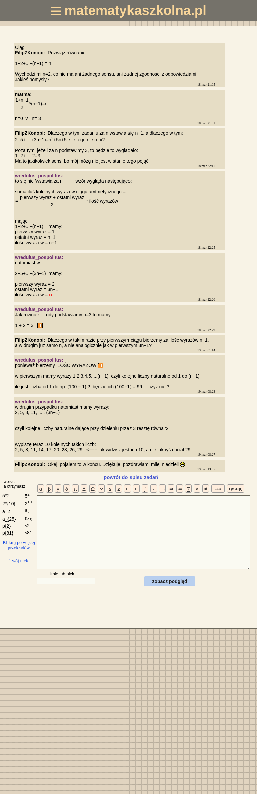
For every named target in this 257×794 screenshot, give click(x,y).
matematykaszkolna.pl (128, 10)
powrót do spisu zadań (131, 477)
